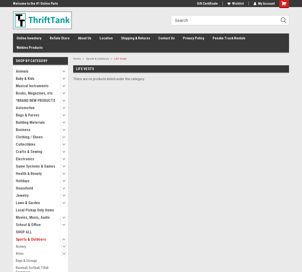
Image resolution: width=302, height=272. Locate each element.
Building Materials (30, 122)
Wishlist (235, 3)
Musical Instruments (32, 86)
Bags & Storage (26, 261)
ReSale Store (60, 38)
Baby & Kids (25, 78)
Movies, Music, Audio (33, 217)
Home (77, 58)
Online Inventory (29, 38)
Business (23, 130)
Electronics (25, 159)
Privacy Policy (193, 38)
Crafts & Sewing (29, 151)
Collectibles (25, 144)
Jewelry (22, 195)
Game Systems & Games (35, 166)
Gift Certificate (207, 3)
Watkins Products (30, 47)
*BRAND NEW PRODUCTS (35, 100)
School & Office (28, 225)
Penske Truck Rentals (229, 38)
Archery (21, 246)
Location (106, 38)
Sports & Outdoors (31, 239)
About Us (84, 38)
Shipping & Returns (135, 38)
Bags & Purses (27, 115)
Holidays (22, 181)
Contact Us (166, 38)
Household (24, 188)
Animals (22, 71)
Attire (20, 253)
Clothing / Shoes (29, 137)
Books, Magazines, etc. (35, 93)
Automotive (25, 108)
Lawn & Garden (28, 203)
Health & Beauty (29, 173)
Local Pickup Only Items (35, 210)
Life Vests (120, 58)
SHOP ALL (24, 232)
